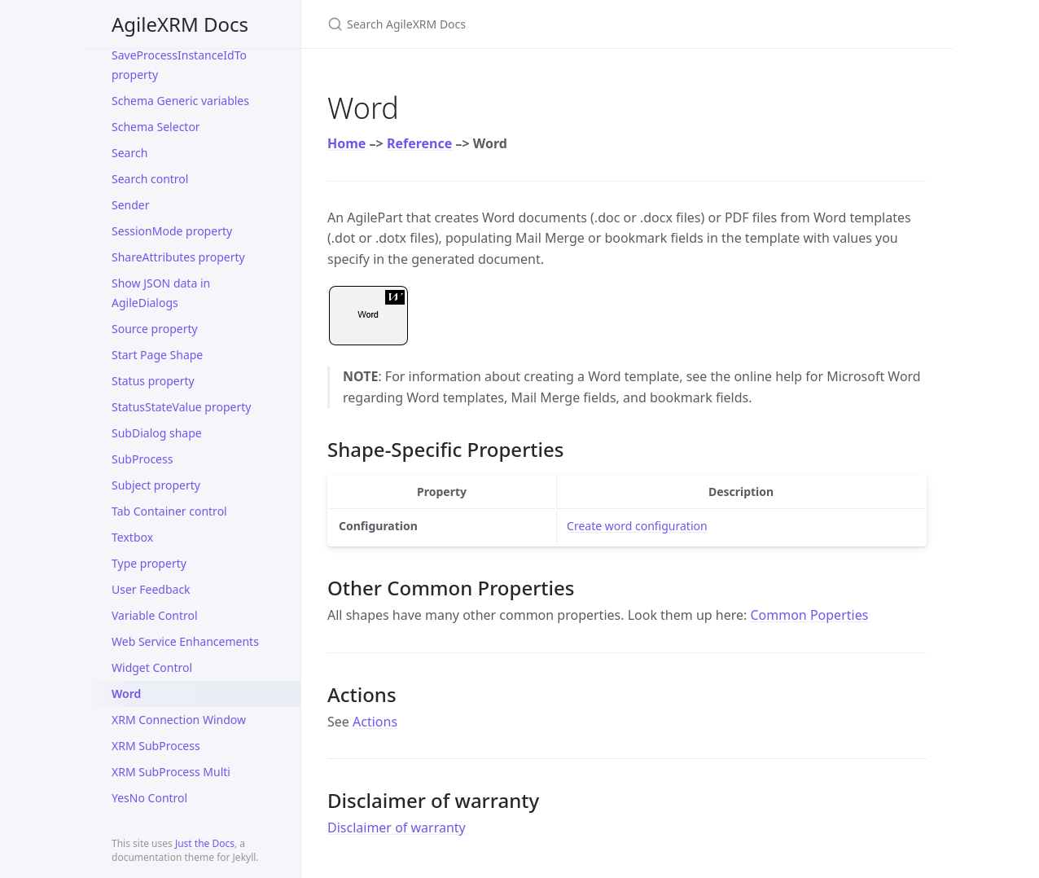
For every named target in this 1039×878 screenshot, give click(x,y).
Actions (375, 722)
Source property (155, 328)
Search (129, 152)
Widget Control (152, 667)
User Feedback (151, 589)
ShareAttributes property (178, 257)
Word (126, 693)
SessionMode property (172, 231)
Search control (150, 179)
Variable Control (155, 615)
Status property (153, 381)
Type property (149, 563)
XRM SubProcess (156, 745)
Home (346, 143)
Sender (131, 205)
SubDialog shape (157, 433)
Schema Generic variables (180, 100)
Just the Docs (205, 843)
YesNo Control (149, 798)
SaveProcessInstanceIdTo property (179, 64)
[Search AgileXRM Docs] (519, 24)
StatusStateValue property (181, 407)
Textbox (132, 537)
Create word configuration (637, 525)
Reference (419, 143)
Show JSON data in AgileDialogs (161, 292)
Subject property (156, 485)
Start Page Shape (157, 354)
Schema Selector (156, 126)
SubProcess (142, 459)
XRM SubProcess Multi (171, 771)
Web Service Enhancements (185, 641)
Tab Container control (169, 511)
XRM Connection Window (179, 719)
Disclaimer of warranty (396, 827)
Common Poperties (809, 615)
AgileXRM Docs (180, 24)
